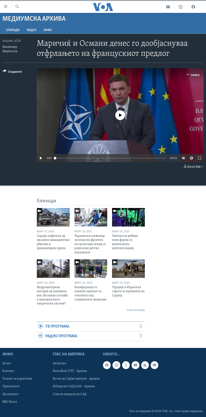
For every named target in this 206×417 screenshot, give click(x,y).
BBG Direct (9, 402)
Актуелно (59, 363)
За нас (6, 363)
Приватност (11, 386)
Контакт (8, 371)
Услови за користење (17, 378)
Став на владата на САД (69, 394)
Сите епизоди (136, 310)
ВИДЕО (31, 30)
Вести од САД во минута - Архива (76, 378)
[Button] (12, 72)
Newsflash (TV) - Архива (70, 371)
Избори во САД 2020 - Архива (74, 386)
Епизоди (13, 30)
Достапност (10, 394)
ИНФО (48, 30)
